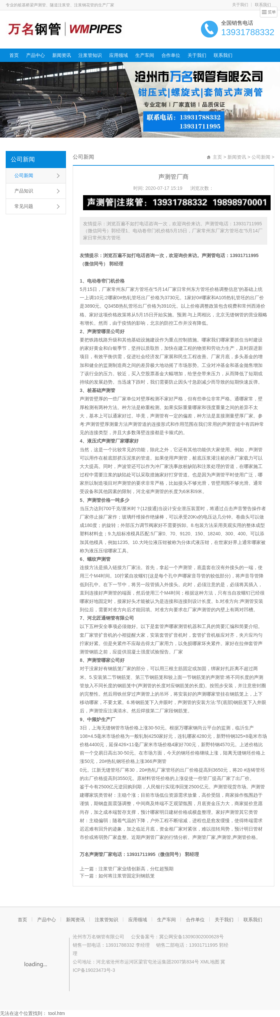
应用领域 (118, 55)
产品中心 (35, 55)
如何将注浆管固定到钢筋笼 (126, 875)
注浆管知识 (90, 55)
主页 (217, 157)
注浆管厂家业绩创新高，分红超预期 (135, 868)
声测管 (209, 255)
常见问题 (23, 206)
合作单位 (170, 55)
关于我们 (240, 4)
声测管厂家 (101, 854)
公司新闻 (23, 159)
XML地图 (209, 961)
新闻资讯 (61, 55)
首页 (14, 55)
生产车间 (144, 55)
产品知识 (23, 190)
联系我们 (263, 4)
